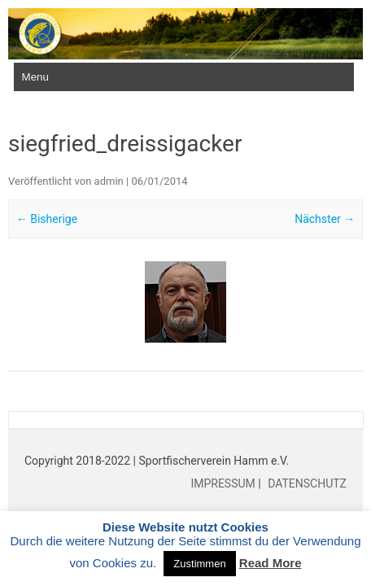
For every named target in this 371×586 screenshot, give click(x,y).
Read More (270, 563)
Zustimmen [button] (199, 564)
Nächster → (325, 218)
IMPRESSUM (224, 483)
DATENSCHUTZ (306, 483)
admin (109, 181)
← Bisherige (46, 218)
